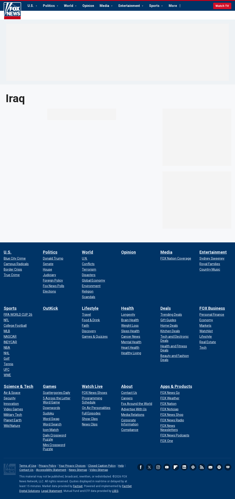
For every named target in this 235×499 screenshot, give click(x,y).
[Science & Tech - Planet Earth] (13, 420)
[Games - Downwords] (51, 408)
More (173, 6)
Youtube (166, 467)
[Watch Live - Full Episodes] (91, 413)
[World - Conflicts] (88, 264)
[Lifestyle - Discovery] (89, 331)
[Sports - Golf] (7, 358)
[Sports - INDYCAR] (10, 342)
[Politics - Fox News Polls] (53, 286)
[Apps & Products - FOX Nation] (168, 404)
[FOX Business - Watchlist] (206, 331)
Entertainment (129, 6)
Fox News (12, 11)
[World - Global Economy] (93, 280)
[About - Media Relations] (132, 415)
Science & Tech (18, 386)
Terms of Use (27, 465)
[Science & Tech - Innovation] (11, 404)
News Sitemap (78, 470)
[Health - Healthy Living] (131, 353)
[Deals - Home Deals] (169, 325)
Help (121, 465)
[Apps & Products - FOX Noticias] (169, 409)
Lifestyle (90, 308)
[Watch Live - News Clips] (90, 424)
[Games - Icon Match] (51, 430)
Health (127, 308)
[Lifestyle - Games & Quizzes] (95, 336)
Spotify (219, 467)
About (127, 386)
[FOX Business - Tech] (203, 347)
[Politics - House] (47, 269)
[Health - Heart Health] (130, 347)
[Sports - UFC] (6, 369)
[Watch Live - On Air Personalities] (96, 408)
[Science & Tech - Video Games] (13, 409)
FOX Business (212, 308)
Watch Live (92, 386)
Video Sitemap (99, 470)
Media (105, 6)
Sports (154, 6)
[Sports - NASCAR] (10, 336)
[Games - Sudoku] (48, 413)
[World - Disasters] (88, 275)
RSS (201, 467)
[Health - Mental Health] (131, 342)
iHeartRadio (227, 467)
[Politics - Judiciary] (49, 275)
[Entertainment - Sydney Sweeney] (211, 258)
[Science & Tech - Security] (10, 398)
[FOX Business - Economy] (206, 320)
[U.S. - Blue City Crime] (15, 258)
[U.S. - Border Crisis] (13, 269)
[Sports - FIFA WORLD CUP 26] (18, 314)
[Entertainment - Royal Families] (209, 264)
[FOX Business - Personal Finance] (211, 314)
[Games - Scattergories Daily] (56, 393)
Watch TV (222, 6)
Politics (49, 6)
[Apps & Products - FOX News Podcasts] (174, 435)
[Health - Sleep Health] (130, 331)
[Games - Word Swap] (51, 419)
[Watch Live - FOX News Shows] (94, 393)
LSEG (115, 491)
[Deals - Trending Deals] (171, 314)
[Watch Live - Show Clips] (90, 419)
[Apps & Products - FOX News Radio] (172, 420)
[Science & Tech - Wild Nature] (12, 426)
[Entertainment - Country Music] (209, 269)
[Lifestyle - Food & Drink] (91, 320)
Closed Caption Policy (102, 465)
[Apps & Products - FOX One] (166, 441)
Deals (165, 308)
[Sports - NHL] (6, 353)
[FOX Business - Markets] (205, 325)
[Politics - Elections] (49, 291)
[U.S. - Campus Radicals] (16, 264)
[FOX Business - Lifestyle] (205, 336)
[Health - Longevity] (128, 314)
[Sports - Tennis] (8, 364)
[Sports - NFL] (6, 320)
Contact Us (26, 470)
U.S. (31, 6)
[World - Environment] (91, 286)
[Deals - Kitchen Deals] (170, 331)
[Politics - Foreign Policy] (53, 280)
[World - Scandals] (88, 297)
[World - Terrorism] (89, 269)
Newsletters (210, 467)
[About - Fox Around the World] (136, 404)
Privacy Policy (47, 465)
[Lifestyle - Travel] (86, 314)
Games (49, 386)
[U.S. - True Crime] (12, 275)
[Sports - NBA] (7, 347)
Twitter (149, 467)
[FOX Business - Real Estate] (207, 342)
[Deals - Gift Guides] (168, 320)
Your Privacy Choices (72, 465)
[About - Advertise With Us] (134, 409)
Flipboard (175, 467)
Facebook (140, 467)
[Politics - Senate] (48, 264)
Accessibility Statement (51, 470)
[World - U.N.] (84, 258)
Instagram (158, 467)
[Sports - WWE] (7, 375)
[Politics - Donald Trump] (53, 258)
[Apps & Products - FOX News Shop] (171, 415)
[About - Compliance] (129, 430)
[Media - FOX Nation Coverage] (175, 258)
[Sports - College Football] (15, 325)
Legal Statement (51, 491)
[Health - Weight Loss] (130, 325)
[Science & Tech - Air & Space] (12, 393)
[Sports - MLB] (7, 331)
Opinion (88, 6)
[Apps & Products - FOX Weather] (169, 398)
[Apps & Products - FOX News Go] (170, 393)
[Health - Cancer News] (130, 336)
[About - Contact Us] (129, 393)
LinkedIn (184, 467)
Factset (78, 486)
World (69, 6)
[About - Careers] (127, 398)
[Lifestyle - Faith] (85, 325)
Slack (193, 467)
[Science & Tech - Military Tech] (13, 415)
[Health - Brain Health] (130, 320)
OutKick (50, 308)
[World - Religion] (87, 291)
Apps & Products (176, 386)
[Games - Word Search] (52, 424)
